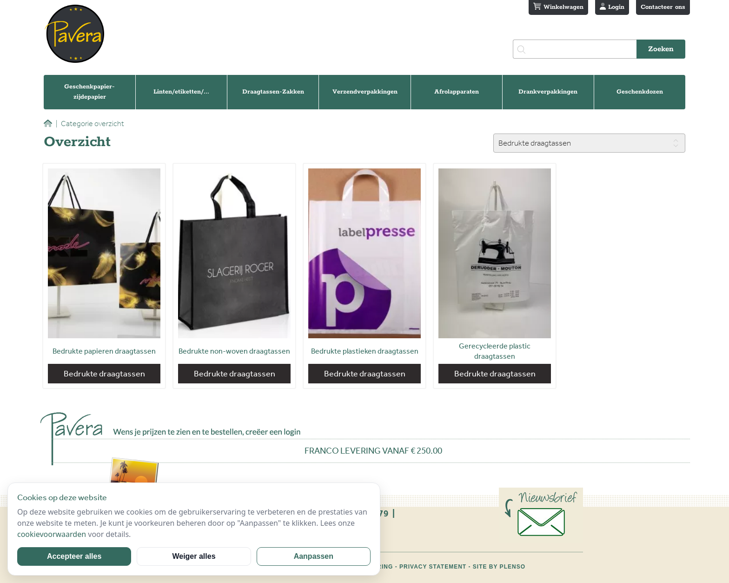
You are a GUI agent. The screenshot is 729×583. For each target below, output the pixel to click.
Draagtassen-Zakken (273, 92)
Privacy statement (432, 566)
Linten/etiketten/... (181, 92)
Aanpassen (313, 556)
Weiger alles (193, 556)
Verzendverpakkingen (365, 92)
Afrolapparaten (456, 92)
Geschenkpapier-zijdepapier (89, 92)
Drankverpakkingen (547, 92)
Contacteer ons (663, 7)
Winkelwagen (558, 7)
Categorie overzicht (90, 123)
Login (612, 7)
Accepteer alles (74, 556)
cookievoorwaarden (51, 534)
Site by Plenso (499, 566)
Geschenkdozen (639, 92)
